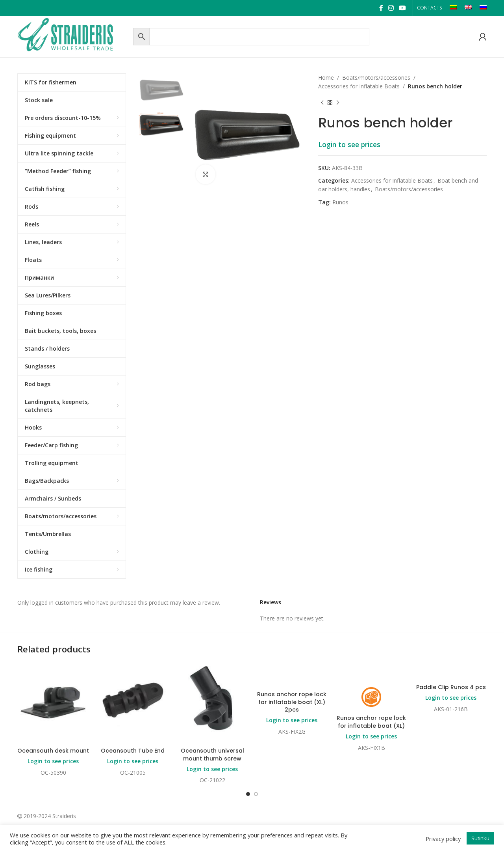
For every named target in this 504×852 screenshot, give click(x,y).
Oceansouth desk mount (53, 751)
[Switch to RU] (483, 8)
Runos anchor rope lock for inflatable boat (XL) (371, 722)
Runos (340, 202)
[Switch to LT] (453, 8)
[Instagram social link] (390, 8)
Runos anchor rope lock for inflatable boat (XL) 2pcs (291, 702)
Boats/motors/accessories (376, 77)
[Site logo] (73, 35)
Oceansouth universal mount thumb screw (212, 754)
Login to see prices (349, 144)
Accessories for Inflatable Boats (359, 86)
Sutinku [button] (480, 838)
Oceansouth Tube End (133, 751)
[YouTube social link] (403, 8)
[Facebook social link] (380, 8)
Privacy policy (443, 838)
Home (326, 77)
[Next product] (338, 103)
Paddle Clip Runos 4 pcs (451, 687)
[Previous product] (322, 103)
